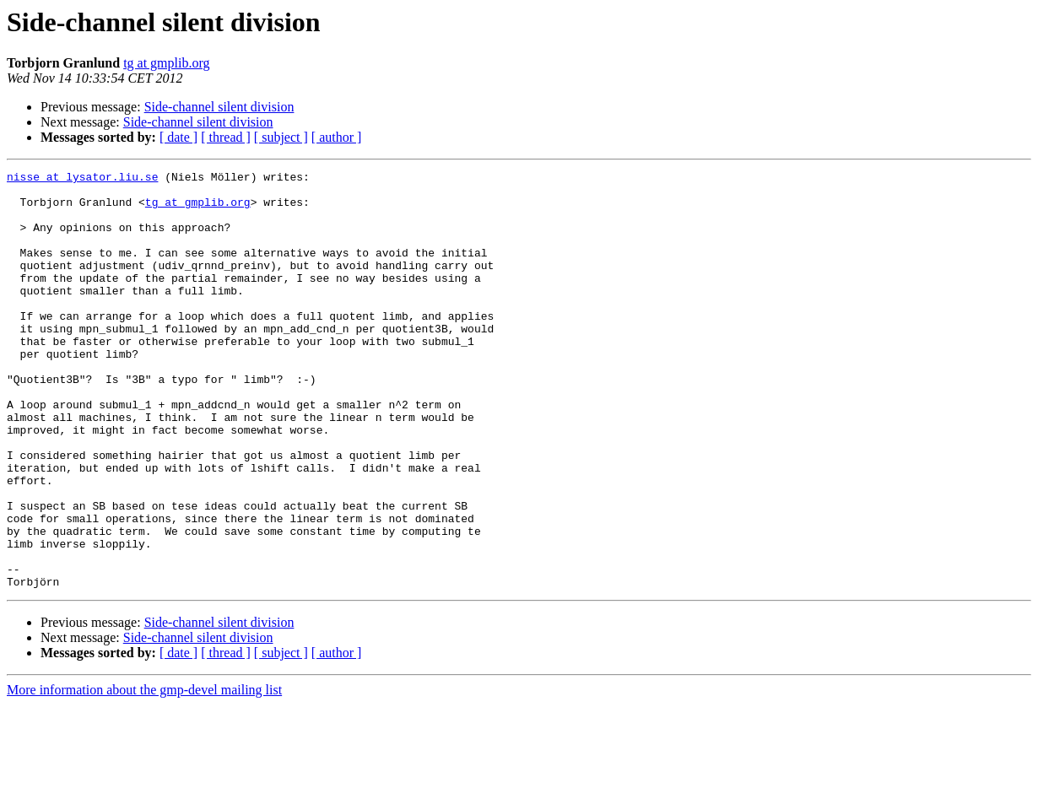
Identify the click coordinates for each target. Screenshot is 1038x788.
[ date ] (178, 137)
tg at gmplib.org (166, 63)
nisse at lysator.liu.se (82, 178)
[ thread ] (226, 137)
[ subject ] (281, 137)
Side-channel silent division (219, 107)
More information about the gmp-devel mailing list (144, 773)
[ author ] (336, 137)
